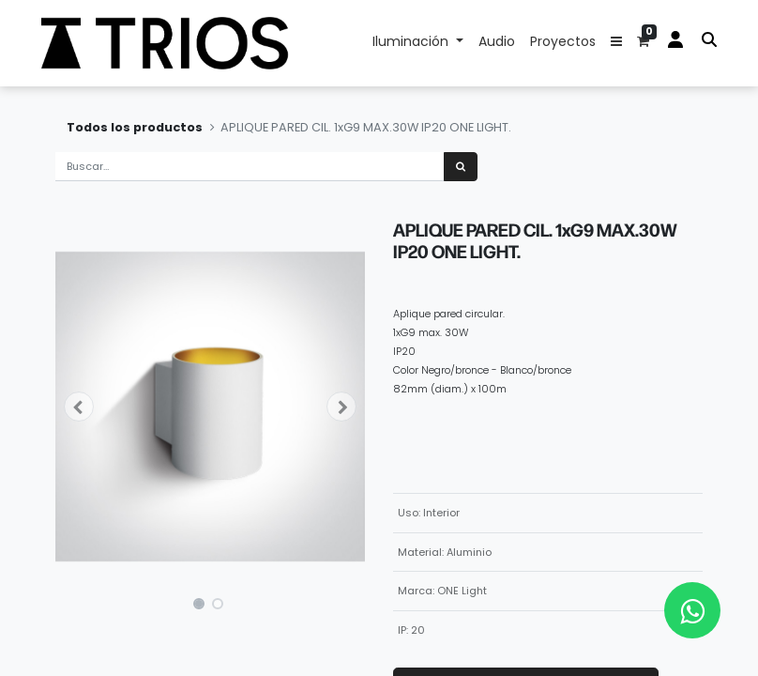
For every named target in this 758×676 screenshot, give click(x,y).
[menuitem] (497, 43)
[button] (616, 43)
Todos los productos (135, 127)
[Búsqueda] (461, 166)
